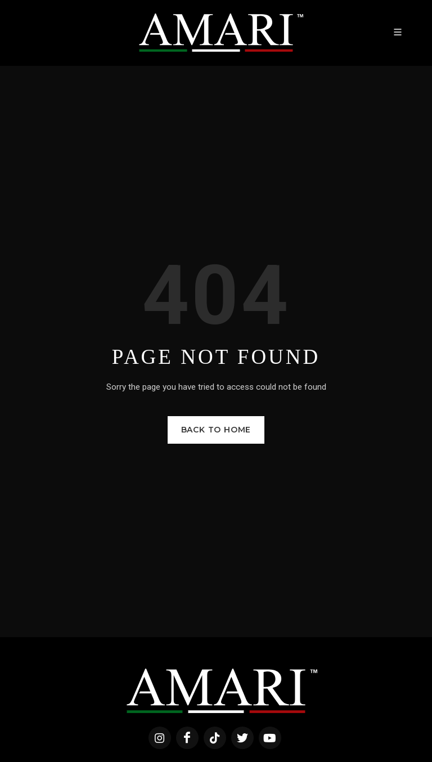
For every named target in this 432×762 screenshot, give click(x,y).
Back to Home (216, 430)
